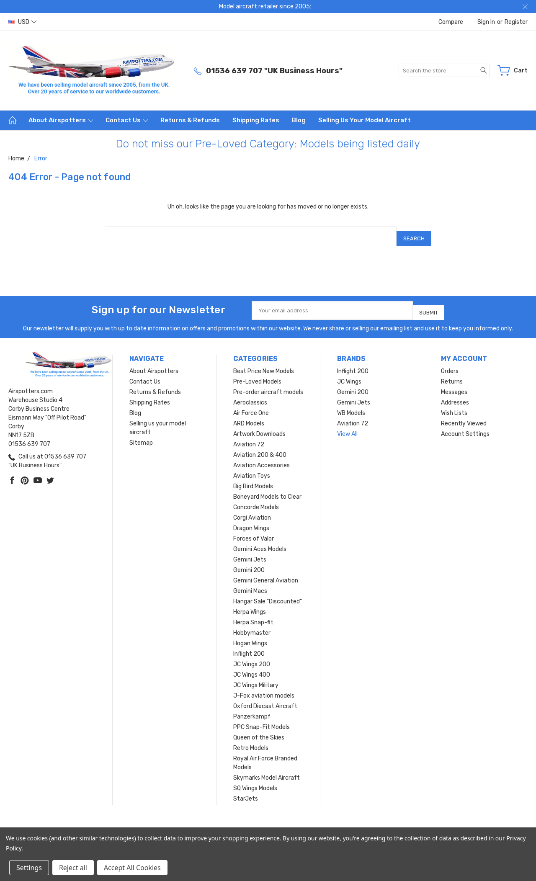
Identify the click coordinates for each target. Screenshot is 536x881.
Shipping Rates (255, 120)
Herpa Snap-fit (253, 614)
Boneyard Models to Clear (267, 489)
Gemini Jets (249, 552)
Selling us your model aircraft (364, 120)
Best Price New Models (263, 363)
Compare (450, 22)
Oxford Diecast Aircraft (265, 698)
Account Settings (465, 426)
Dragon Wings (251, 520)
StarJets (245, 791)
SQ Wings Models (255, 780)
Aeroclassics (250, 395)
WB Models (351, 405)
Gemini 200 (249, 562)
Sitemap (141, 435)
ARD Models (248, 416)
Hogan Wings (250, 635)
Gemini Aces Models (259, 541)
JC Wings (349, 374)
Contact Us (127, 120)
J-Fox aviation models (263, 688)
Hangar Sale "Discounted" (267, 594)
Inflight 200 (249, 646)
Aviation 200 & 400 (259, 447)
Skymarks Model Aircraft (266, 770)
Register (516, 22)
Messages (454, 384)
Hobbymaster (252, 625)
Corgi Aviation (252, 510)
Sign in (486, 22)
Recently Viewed (464, 416)
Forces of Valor (253, 531)
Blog (299, 120)
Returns (452, 374)
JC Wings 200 (251, 656)
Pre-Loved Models (257, 374)
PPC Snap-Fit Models (261, 719)
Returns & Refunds (190, 120)
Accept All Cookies (132, 867)
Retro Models (250, 740)
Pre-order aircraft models (268, 384)
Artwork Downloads (259, 426)
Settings (29, 867)
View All (347, 426)
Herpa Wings (249, 604)
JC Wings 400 (251, 667)
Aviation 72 (248, 436)
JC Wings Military (255, 677)
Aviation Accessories (261, 457)
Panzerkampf (252, 709)
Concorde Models (256, 499)
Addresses (455, 395)
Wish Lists (454, 405)
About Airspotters (60, 120)
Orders (450, 363)
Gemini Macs (250, 583)
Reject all (73, 867)
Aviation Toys (251, 468)
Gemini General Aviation (265, 573)
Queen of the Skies (258, 730)
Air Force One (251, 405)
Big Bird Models (253, 478)
